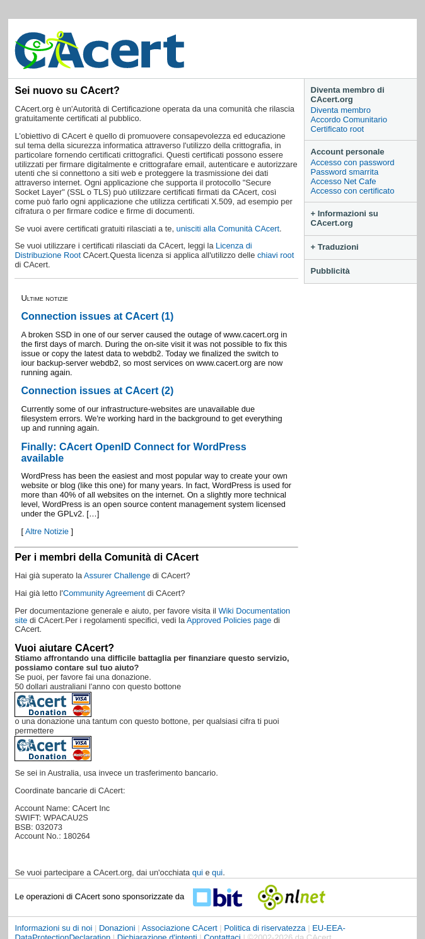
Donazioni (117, 928)
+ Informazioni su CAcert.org (344, 218)
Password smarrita (345, 172)
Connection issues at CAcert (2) (97, 390)
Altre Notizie (47, 531)
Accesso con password (353, 162)
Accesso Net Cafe (343, 181)
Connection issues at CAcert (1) (97, 316)
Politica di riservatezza (264, 928)
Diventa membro (341, 110)
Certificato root (337, 129)
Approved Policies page (229, 620)
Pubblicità (330, 271)
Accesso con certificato (353, 190)
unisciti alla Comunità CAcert (228, 228)
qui (197, 872)
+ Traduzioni (335, 247)
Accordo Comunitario (349, 119)
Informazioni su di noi (53, 928)
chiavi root (275, 255)
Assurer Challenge (118, 575)
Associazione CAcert (180, 928)
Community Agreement (104, 593)
